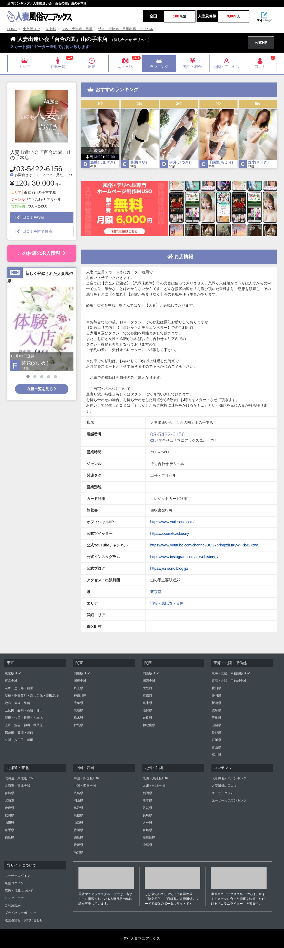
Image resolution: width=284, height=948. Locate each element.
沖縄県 (147, 845)
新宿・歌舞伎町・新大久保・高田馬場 (32, 695)
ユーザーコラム (223, 793)
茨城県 (78, 710)
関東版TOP (82, 673)
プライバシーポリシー (20, 913)
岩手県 (9, 830)
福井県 (216, 755)
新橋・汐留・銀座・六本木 (24, 718)
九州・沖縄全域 (154, 786)
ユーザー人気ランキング (229, 800)
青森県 (9, 808)
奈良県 (147, 718)
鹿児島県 (149, 837)
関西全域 (149, 681)
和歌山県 (149, 725)
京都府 (147, 695)
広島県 (78, 793)
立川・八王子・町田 (19, 740)
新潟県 (216, 703)
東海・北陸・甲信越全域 (229, 681)
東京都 (50, 29)
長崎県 (147, 815)
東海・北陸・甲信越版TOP (231, 673)
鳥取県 (78, 808)
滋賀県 (147, 710)
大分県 (147, 823)
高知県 (78, 852)
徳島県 (78, 837)
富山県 (216, 747)
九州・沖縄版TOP (155, 778)
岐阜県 (216, 710)
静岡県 (216, 695)
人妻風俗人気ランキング (229, 778)
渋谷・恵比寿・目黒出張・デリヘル (125, 29)
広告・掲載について (19, 890)
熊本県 (147, 800)
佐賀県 (147, 808)
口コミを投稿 (30, 217)
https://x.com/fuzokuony (169, 533)
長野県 (216, 732)
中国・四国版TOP (86, 778)
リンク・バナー (16, 898)
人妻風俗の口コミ (224, 786)
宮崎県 (147, 830)
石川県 (216, 740)
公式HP (261, 42)
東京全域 (11, 681)
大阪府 (147, 688)
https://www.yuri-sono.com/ (172, 522)
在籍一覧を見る (41, 389)
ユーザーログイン (17, 876)
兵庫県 (147, 703)
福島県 (9, 837)
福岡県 (147, 793)
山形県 (9, 823)
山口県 (78, 823)
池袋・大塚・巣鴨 (17, 703)
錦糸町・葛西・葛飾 (19, 732)
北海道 (9, 800)
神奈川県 (80, 695)
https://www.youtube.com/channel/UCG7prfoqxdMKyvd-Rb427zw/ (204, 545)
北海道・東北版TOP (19, 778)
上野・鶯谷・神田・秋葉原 (24, 725)
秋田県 (9, 815)
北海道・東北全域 (17, 786)
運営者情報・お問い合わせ (24, 920)
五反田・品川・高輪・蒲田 (24, 710)
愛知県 (216, 688)
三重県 (216, 718)
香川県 (78, 830)
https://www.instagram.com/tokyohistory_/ (184, 557)
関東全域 (80, 681)
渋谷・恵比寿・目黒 (77, 29)
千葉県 (78, 703)
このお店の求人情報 (41, 253)
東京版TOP (31, 29)
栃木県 (78, 718)
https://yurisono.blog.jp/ (169, 568)
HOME (12, 29)
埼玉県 (78, 688)
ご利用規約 (13, 905)
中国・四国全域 (85, 786)
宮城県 (9, 793)
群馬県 (78, 725)
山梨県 (216, 725)
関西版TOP (151, 673)
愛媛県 (78, 845)
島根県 (78, 815)
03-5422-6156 (39, 169)
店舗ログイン (14, 883)
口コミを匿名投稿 (34, 231)
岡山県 (78, 800)
